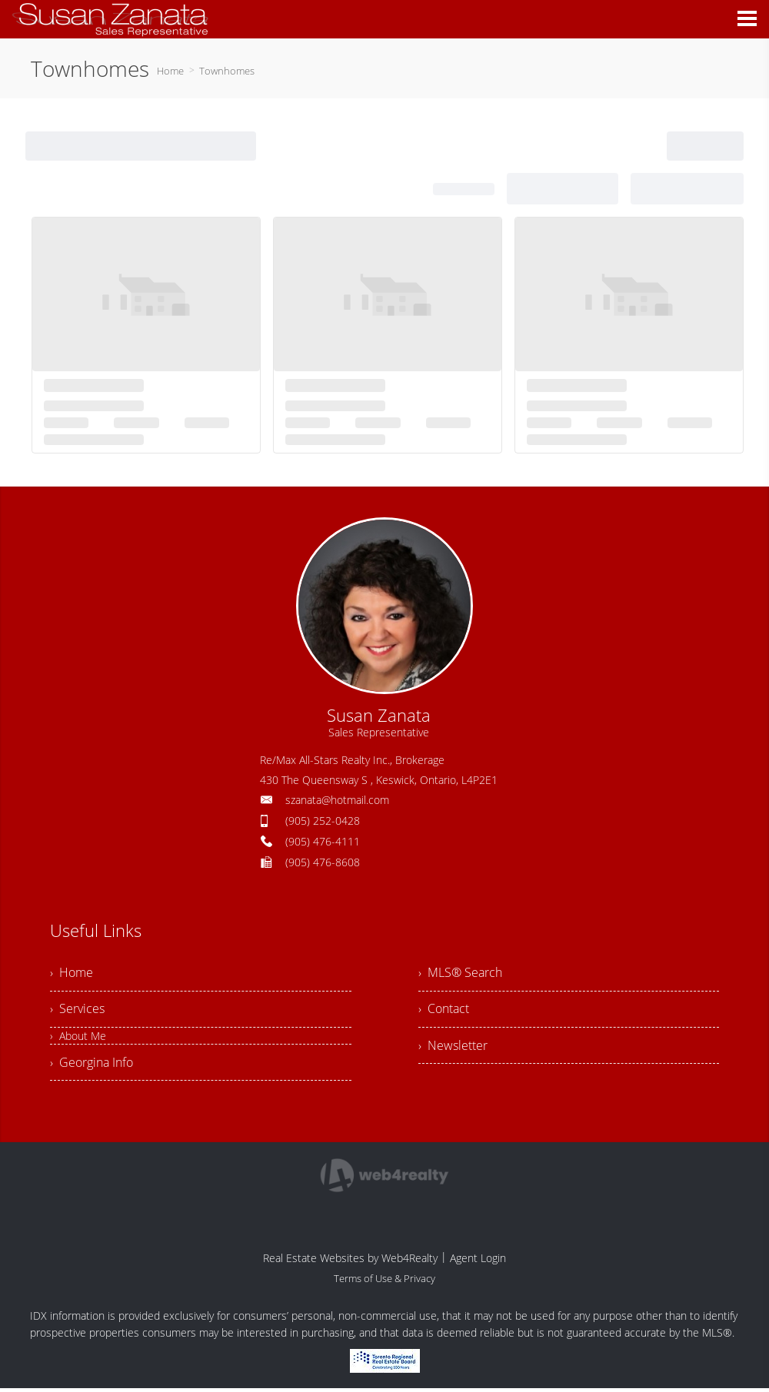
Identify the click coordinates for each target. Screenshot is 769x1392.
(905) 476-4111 (322, 841)
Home (170, 71)
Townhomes (227, 71)
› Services (77, 1010)
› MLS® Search (460, 973)
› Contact (443, 1010)
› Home (71, 973)
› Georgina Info (91, 1065)
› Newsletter (453, 1048)
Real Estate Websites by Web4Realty (350, 1261)
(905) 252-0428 (322, 820)
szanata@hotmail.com (337, 799)
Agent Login (478, 1261)
